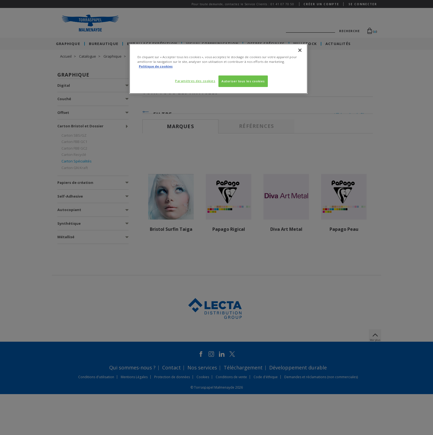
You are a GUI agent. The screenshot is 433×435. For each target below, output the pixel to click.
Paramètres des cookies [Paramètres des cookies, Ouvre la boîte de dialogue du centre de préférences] (195, 81)
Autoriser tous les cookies (243, 81)
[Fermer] (300, 50)
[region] (218, 69)
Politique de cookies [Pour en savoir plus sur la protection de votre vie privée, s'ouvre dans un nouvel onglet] (156, 66)
